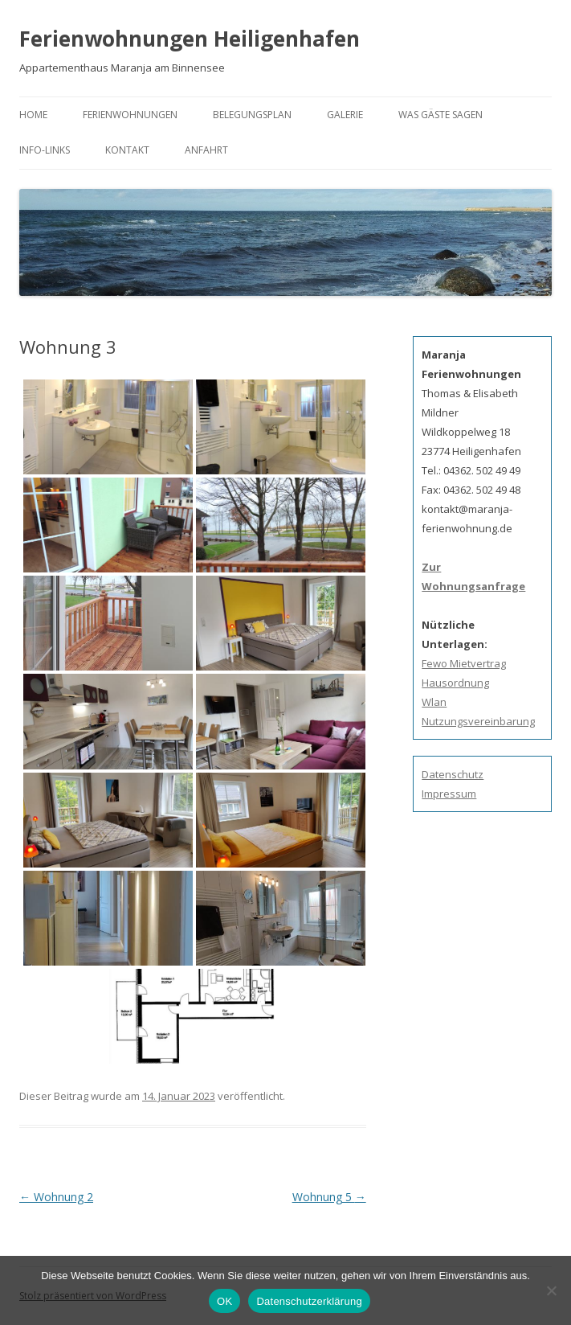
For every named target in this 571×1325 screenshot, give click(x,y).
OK (224, 1301)
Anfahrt (206, 150)
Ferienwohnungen (130, 114)
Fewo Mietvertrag (464, 663)
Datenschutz (452, 774)
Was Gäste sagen (440, 114)
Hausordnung (455, 682)
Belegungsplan (252, 114)
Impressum (449, 793)
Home (33, 114)
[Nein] (551, 1290)
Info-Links (44, 150)
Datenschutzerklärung (308, 1301)
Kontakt (127, 150)
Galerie (345, 114)
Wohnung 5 (329, 1196)
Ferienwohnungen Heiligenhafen (189, 38)
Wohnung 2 (56, 1196)
